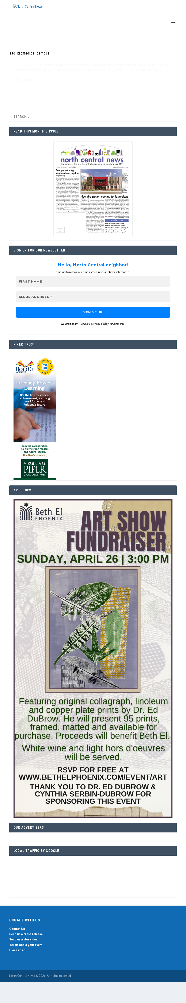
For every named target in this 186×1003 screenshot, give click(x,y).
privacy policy (100, 345)
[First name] (93, 302)
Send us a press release (26, 955)
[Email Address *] (93, 318)
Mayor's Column (59, 81)
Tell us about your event (25, 965)
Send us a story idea (23, 960)
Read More (24, 116)
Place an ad (17, 971)
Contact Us (17, 950)
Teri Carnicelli (25, 81)
